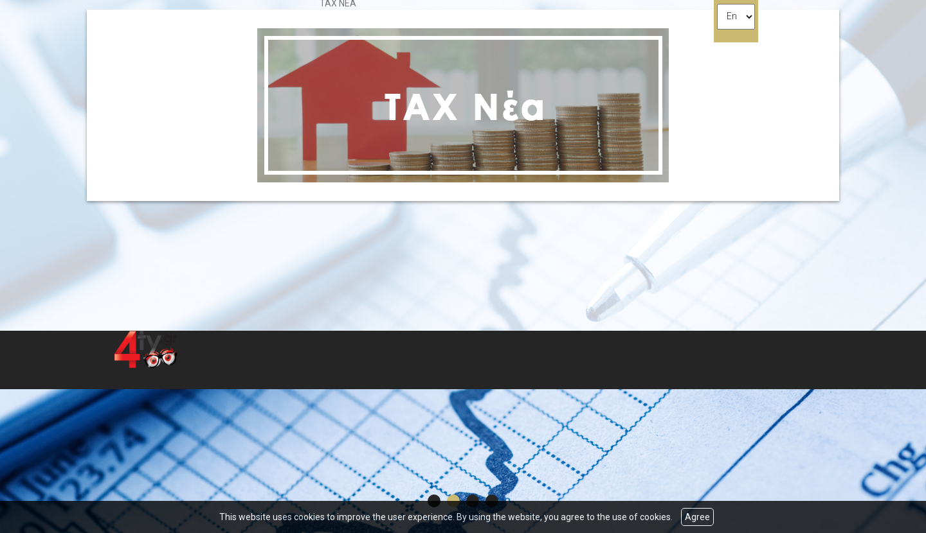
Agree (697, 517)
